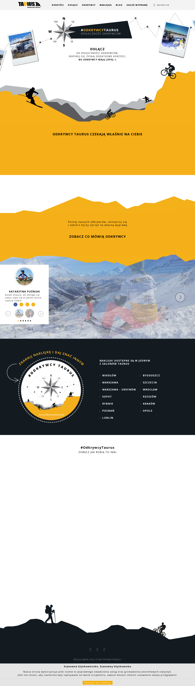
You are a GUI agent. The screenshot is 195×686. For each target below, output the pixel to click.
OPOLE (148, 410)
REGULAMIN (81, 659)
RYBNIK (107, 403)
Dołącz (73, 5)
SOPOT (107, 396)
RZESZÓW (149, 396)
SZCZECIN (150, 382)
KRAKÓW (149, 403)
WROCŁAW (150, 389)
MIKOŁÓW (109, 375)
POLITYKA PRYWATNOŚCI (105, 659)
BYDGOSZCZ (151, 375)
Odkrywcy (89, 5)
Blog (119, 5)
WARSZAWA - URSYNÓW (119, 389)
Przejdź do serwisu (97, 682)
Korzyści (58, 5)
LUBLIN (107, 417)
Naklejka (106, 5)
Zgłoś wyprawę (137, 5)
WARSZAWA (110, 382)
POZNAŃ (108, 410)
